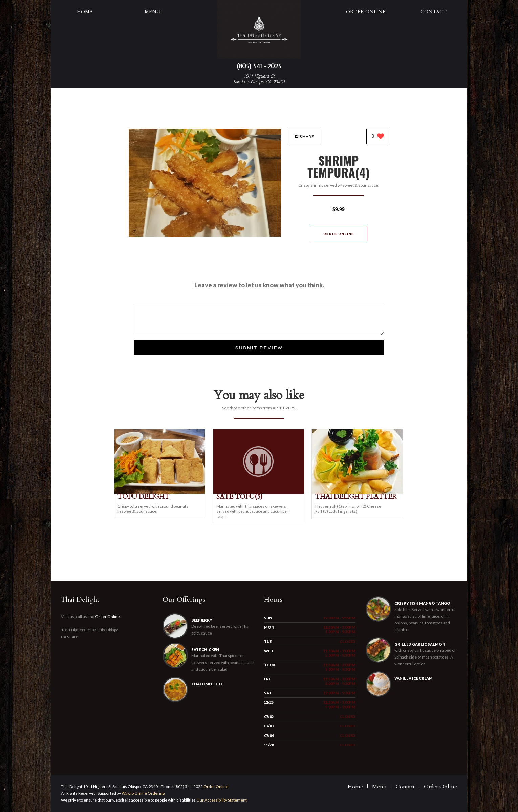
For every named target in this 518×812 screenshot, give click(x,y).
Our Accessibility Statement (221, 800)
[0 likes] (378, 136)
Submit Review (259, 347)
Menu (152, 11)
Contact (433, 11)
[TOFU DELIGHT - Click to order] (159, 492)
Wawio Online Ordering (143, 793)
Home (84, 11)
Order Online (366, 11)
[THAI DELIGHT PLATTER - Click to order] (357, 492)
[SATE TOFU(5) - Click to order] (258, 492)
